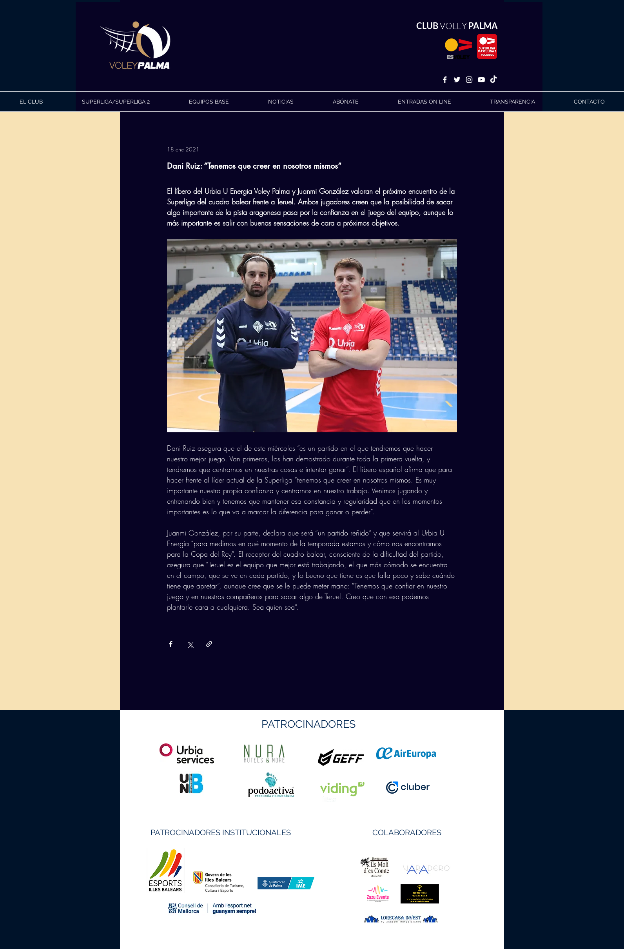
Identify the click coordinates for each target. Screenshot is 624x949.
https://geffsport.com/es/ (284, 787)
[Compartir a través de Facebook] (170, 644)
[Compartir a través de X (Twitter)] (190, 644)
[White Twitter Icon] (457, 79)
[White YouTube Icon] (481, 79)
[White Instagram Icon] (469, 79)
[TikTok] (493, 79)
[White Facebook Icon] (445, 79)
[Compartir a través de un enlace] (209, 644)
